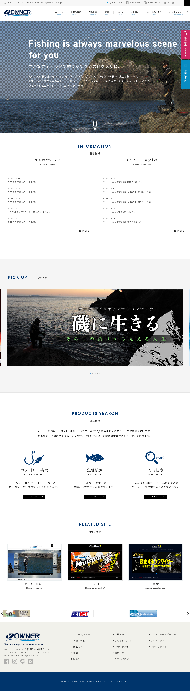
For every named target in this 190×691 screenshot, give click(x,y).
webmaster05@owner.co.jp (44, 2)
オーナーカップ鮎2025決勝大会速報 (125, 224)
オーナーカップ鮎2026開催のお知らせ (126, 182)
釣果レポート (121, 651)
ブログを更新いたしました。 (25, 182)
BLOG (76, 657)
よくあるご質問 (123, 639)
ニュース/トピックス (84, 633)
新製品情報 (79, 639)
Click (34, 493)
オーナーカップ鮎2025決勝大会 (122, 213)
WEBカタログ (172, 2)
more (86, 231)
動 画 (75, 651)
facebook (133, 2)
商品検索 (78, 645)
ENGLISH (117, 2)
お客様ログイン (159, 645)
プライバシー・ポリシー (163, 633)
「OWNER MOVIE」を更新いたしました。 (34, 213)
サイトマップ (157, 639)
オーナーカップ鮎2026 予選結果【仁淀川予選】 (132, 203)
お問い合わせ (121, 645)
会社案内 (119, 633)
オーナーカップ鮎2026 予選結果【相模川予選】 (132, 192)
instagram (152, 2)
